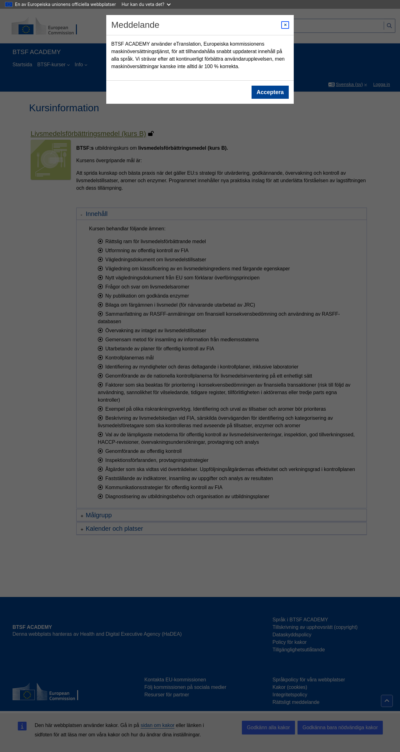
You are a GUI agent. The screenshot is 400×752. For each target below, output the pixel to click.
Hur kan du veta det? (146, 4)
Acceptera (270, 92)
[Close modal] (285, 25)
